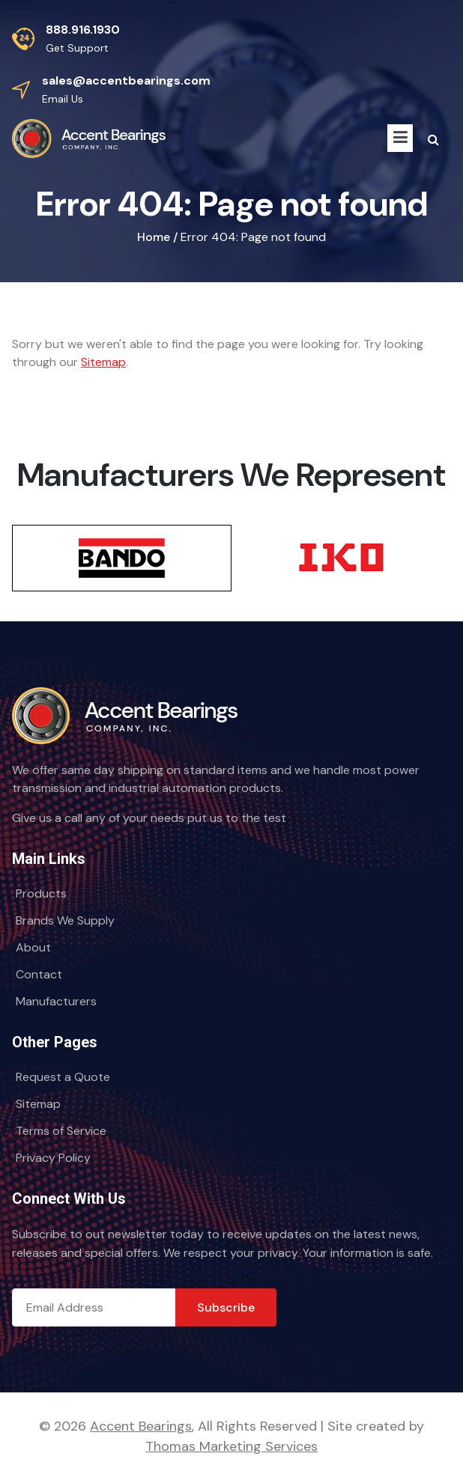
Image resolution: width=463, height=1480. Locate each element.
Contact (39, 974)
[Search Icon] (433, 140)
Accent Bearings (141, 1426)
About (33, 947)
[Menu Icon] (400, 138)
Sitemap (103, 362)
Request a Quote (63, 1077)
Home (153, 237)
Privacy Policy (53, 1158)
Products (41, 893)
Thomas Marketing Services (231, 1446)
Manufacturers (56, 1001)
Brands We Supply (65, 920)
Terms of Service (61, 1131)
